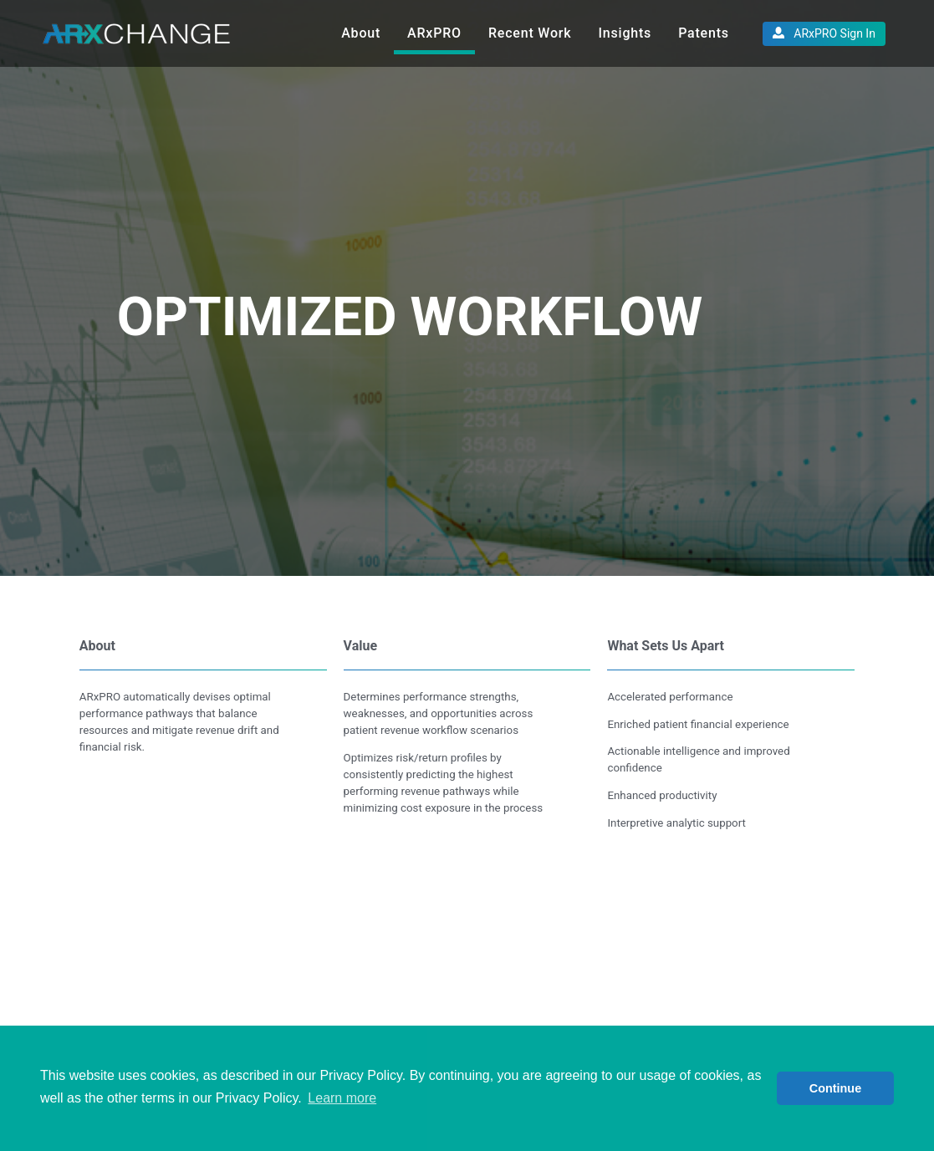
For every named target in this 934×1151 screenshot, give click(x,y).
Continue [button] (835, 1088)
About (360, 33)
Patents (703, 33)
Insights (624, 33)
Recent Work (530, 33)
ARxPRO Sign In (824, 33)
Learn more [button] (342, 1098)
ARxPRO (434, 33)
